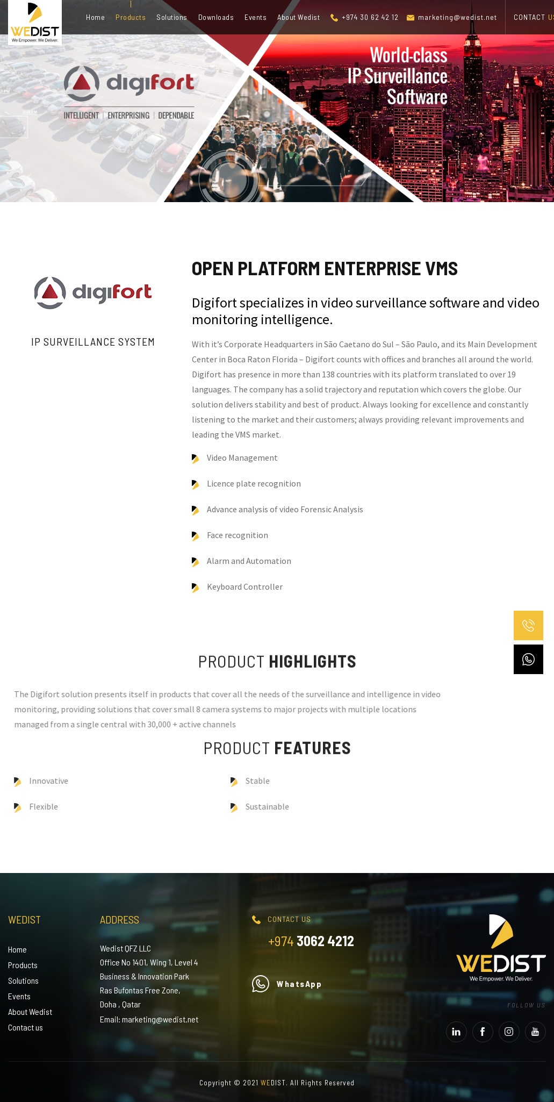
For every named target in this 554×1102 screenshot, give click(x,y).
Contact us (25, 1027)
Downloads (216, 17)
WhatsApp (287, 983)
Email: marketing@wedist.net (149, 1019)
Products (131, 17)
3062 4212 (311, 940)
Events (255, 17)
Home (95, 17)
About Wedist (298, 17)
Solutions (172, 17)
